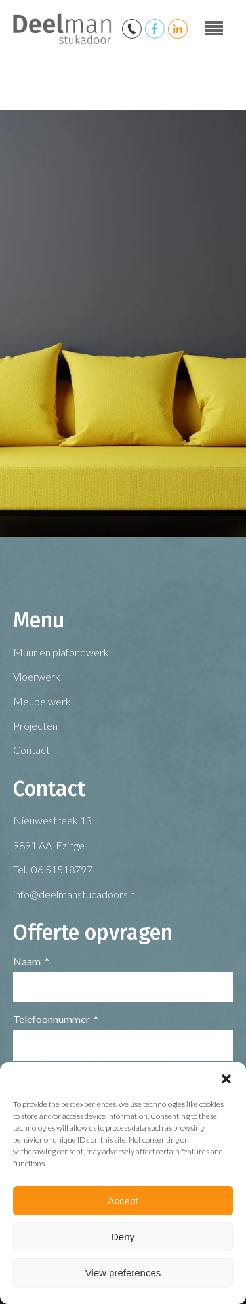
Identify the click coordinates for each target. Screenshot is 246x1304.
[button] (226, 1078)
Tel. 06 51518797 (52, 869)
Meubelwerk (42, 701)
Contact (31, 750)
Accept (123, 1200)
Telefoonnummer (51, 1019)
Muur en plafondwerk (61, 652)
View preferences (123, 1272)
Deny (123, 1236)
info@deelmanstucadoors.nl (75, 894)
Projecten (35, 725)
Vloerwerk (36, 676)
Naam (27, 961)
